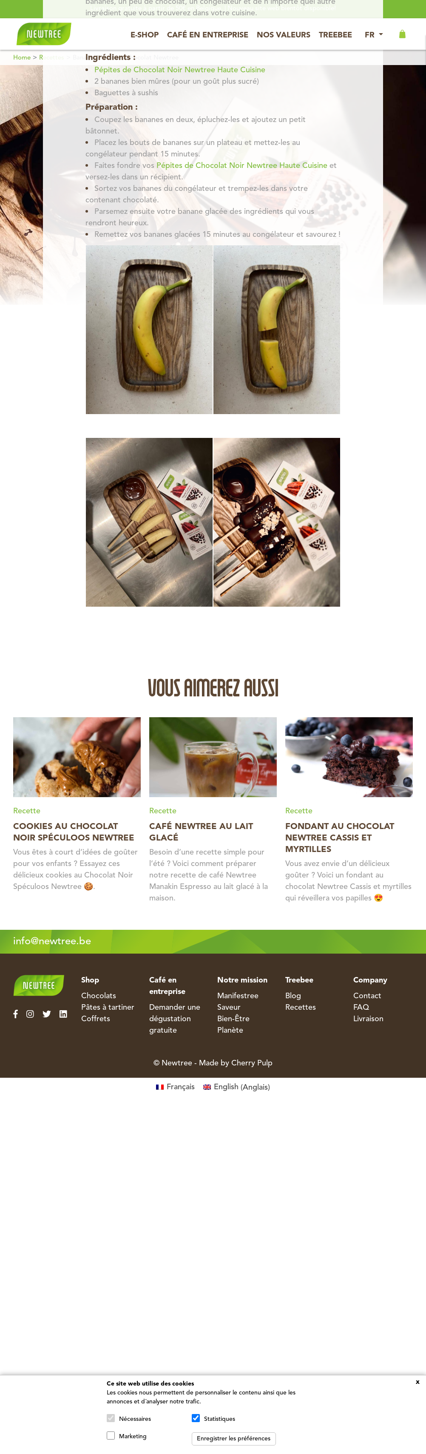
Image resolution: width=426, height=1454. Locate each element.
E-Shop (145, 35)
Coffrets (95, 1019)
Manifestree (237, 996)
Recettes (300, 1007)
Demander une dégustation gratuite (174, 1019)
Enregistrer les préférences (233, 1439)
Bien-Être (233, 1019)
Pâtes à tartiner (107, 1007)
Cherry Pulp (252, 1063)
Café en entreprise (207, 35)
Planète (230, 1030)
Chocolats (98, 996)
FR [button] (371, 35)
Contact (367, 996)
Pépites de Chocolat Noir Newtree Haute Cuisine (179, 70)
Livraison (368, 1019)
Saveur (229, 1007)
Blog (293, 996)
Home (22, 58)
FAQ (361, 1007)
